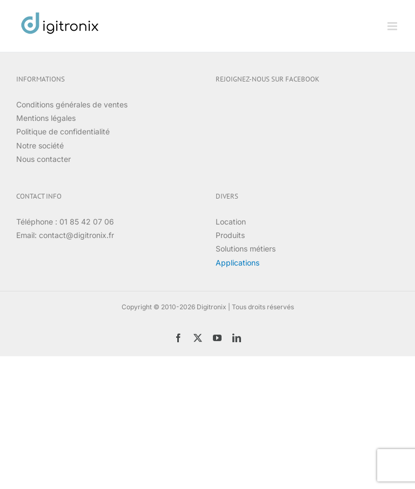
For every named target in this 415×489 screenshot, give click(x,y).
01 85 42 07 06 (86, 221)
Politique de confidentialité (63, 131)
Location (231, 221)
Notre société (40, 145)
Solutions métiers (246, 248)
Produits (230, 235)
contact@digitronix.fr (76, 235)
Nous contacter (43, 159)
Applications (237, 262)
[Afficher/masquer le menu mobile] (393, 26)
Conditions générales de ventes (72, 104)
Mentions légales (46, 118)
